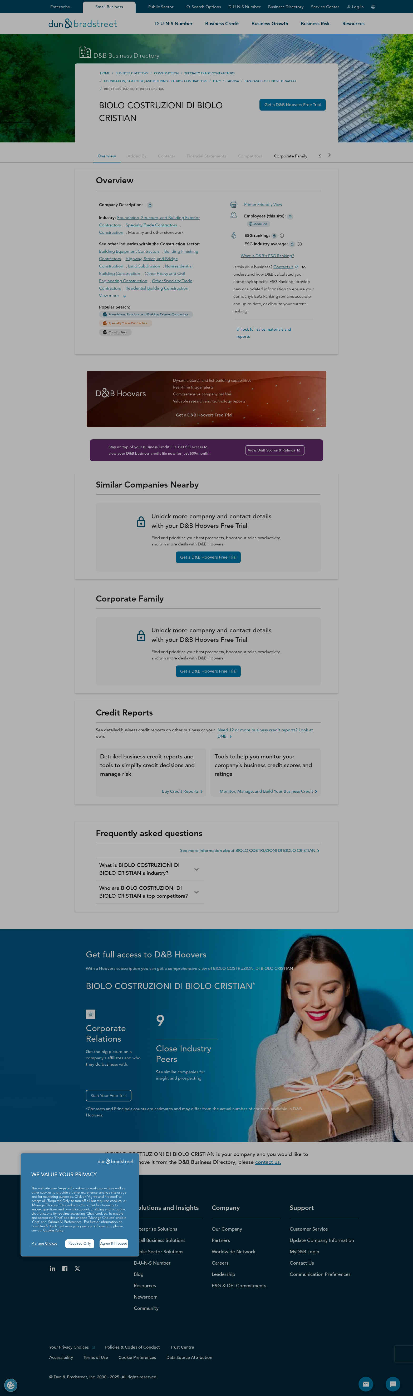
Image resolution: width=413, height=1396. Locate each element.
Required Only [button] (79, 1243)
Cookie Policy (53, 1230)
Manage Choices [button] (44, 1243)
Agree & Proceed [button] (113, 1243)
